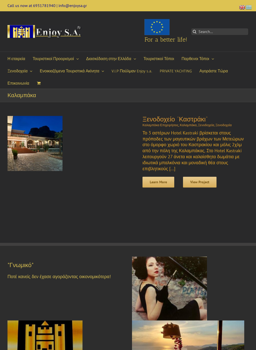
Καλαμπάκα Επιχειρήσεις (160, 125)
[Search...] (219, 31)
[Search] (194, 31)
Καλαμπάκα (188, 125)
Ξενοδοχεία (206, 125)
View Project (199, 182)
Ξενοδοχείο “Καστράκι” (175, 119)
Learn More (158, 182)
